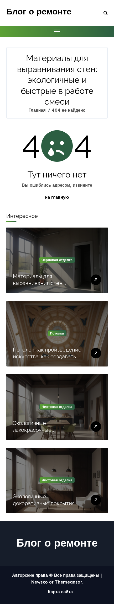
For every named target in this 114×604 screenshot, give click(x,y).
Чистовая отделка (57, 407)
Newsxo (39, 582)
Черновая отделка (57, 260)
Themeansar (68, 582)
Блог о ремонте (38, 11)
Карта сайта (60, 591)
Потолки (57, 333)
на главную (57, 197)
